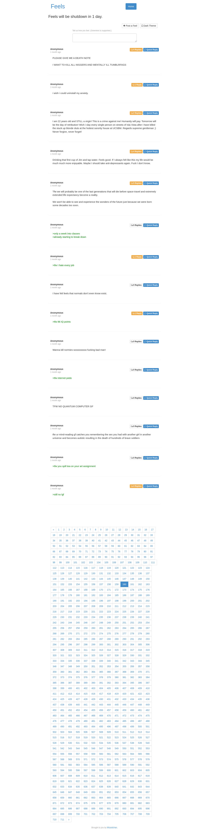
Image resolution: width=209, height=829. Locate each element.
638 (101, 786)
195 (93, 600)
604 (140, 770)
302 (116, 644)
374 (70, 677)
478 (70, 721)
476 (54, 721)
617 (140, 775)
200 (132, 600)
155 (85, 584)
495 (101, 726)
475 (147, 715)
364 (93, 672)
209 (101, 606)
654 (124, 792)
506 (85, 732)
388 (78, 682)
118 (101, 568)
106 (114, 562)
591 (140, 765)
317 (132, 650)
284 (78, 639)
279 (140, 633)
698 (62, 814)
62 (132, 546)
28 (119, 535)
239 (132, 617)
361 (70, 672)
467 (85, 715)
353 (109, 666)
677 (101, 803)
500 (140, 726)
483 (109, 721)
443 (101, 704)
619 (54, 781)
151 (54, 584)
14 (133, 529)
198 (116, 600)
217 (62, 611)
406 (116, 688)
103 (91, 562)
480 (85, 721)
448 (140, 704)
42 (106, 540)
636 (85, 786)
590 (132, 765)
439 (70, 704)
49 (151, 540)
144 (101, 579)
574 (109, 759)
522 (109, 737)
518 (78, 737)
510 (116, 732)
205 (70, 606)
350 (85, 666)
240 (140, 617)
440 (78, 704)
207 (85, 606)
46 (132, 540)
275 (109, 633)
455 (93, 710)
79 (138, 551)
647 (70, 792)
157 (101, 584)
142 (85, 579)
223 (109, 611)
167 (78, 589)
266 (140, 628)
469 (101, 715)
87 (86, 557)
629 (132, 781)
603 (132, 770)
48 (145, 540)
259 (85, 628)
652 (109, 792)
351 (93, 666)
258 (78, 628)
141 (78, 579)
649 (85, 792)
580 (54, 765)
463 (54, 715)
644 (147, 786)
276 (116, 633)
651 (101, 792)
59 (112, 546)
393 (116, 682)
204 (62, 606)
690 (101, 808)
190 (54, 600)
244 (70, 622)
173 (124, 589)
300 (101, 644)
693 (124, 808)
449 (147, 704)
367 (116, 672)
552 (140, 748)
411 (54, 693)
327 (109, 655)
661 (78, 797)
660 (70, 797)
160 (124, 584)
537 (124, 743)
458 (116, 710)
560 (101, 754)
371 (147, 672)
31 (138, 535)
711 (62, 819)
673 (70, 803)
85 (73, 557)
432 (116, 699)
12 (120, 529)
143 (93, 579)
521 (101, 737)
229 (54, 617)
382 (132, 677)
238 (124, 617)
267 (147, 628)
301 (109, 644)
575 (116, 759)
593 (54, 770)
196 (101, 600)
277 (124, 633)
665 (109, 797)
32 (145, 535)
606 (54, 775)
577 (132, 759)
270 (70, 633)
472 (124, 715)
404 (101, 688)
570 (78, 759)
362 (78, 672)
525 (132, 737)
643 (140, 786)
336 (78, 661)
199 (124, 600)
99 (60, 562)
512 (132, 732)
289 (116, 639)
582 (70, 765)
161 (132, 584)
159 (116, 584)
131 (101, 573)
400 (70, 688)
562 (116, 754)
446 (124, 704)
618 (147, 775)
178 (62, 595)
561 (109, 754)
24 (93, 535)
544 (78, 748)
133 (116, 573)
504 (70, 732)
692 (116, 808)
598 (93, 770)
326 (101, 655)
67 (60, 551)
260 (93, 628)
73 (99, 551)
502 (54, 732)
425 (62, 699)
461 (140, 710)
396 (140, 682)
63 (138, 546)
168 (85, 589)
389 (85, 682)
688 (85, 808)
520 (93, 737)
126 (62, 573)
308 (62, 650)
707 (132, 814)
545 (85, 748)
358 (147, 666)
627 (116, 781)
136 (140, 573)
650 (93, 792)
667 (124, 797)
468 (93, 715)
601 (116, 770)
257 (70, 628)
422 (140, 693)
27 (112, 535)
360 (62, 672)
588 (116, 765)
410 (147, 688)
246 (85, 622)
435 (140, 699)
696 (147, 808)
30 (132, 535)
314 (109, 650)
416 (93, 693)
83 (60, 557)
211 (116, 606)
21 (73, 535)
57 (99, 546)
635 (78, 786)
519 (85, 737)
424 (54, 699)
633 (62, 786)
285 (85, 639)
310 (78, 650)
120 (116, 568)
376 (85, 677)
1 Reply (137, 85)
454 (85, 710)
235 (101, 617)
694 (132, 808)
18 (54, 535)
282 (62, 639)
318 (140, 650)
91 (112, 557)
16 (146, 529)
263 (116, 628)
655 (132, 792)
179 (70, 595)
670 (147, 797)
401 (78, 688)
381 (124, 677)
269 (62, 633)
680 (124, 803)
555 (62, 754)
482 (101, 721)
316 (124, 650)
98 (54, 562)
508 (101, 732)
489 (54, 726)
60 (119, 546)
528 (54, 743)
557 (78, 754)
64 (145, 546)
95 (138, 557)
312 (93, 650)
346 (54, 666)
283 (70, 639)
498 (124, 726)
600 (109, 770)
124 (147, 568)
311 (85, 650)
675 (85, 803)
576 (124, 759)
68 (67, 551)
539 (140, 743)
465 (70, 715)
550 (124, 748)
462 (147, 710)
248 (101, 622)
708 (140, 814)
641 (124, 786)
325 (93, 655)
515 (54, 737)
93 (125, 557)
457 (109, 710)
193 (78, 600)
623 (85, 781)
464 (62, 715)
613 (109, 775)
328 (116, 655)
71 (86, 551)
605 (147, 770)
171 (109, 589)
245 (78, 622)
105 (106, 562)
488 (147, 721)
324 (85, 655)
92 (119, 557)
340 (109, 661)
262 (109, 628)
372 (54, 677)
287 (101, 639)
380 (116, 677)
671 (54, 803)
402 (85, 688)
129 (85, 573)
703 (101, 814)
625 (101, 781)
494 (93, 726)
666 (116, 797)
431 (109, 699)
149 (140, 579)
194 (85, 600)
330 (132, 655)
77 (125, 551)
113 (62, 568)
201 (140, 600)
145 (109, 579)
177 (54, 595)
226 (132, 611)
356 (132, 666)
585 (93, 765)
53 (73, 546)
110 (145, 562)
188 (140, 595)
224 (116, 611)
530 (70, 743)
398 (54, 688)
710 (54, 819)
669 (140, 797)
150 (147, 579)
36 (67, 540)
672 (62, 803)
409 (140, 688)
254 (147, 622)
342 (124, 661)
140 (70, 579)
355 (124, 666)
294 (54, 644)
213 (132, 606)
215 (147, 606)
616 (132, 775)
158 (109, 584)
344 (140, 661)
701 (85, 814)
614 (116, 775)
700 (78, 814)
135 (132, 573)
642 (132, 786)
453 (78, 710)
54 (80, 546)
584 (85, 765)
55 (86, 546)
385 (54, 682)
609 (78, 775)
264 (124, 628)
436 (147, 699)
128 (78, 573)
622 (78, 781)
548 (109, 748)
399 (62, 688)
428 (85, 699)
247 (93, 622)
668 (132, 797)
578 (140, 759)
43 (112, 540)
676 (93, 803)
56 (93, 546)
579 (147, 759)
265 (132, 628)
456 (101, 710)
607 (62, 775)
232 (78, 617)
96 (145, 557)
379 (109, 677)
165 (62, 589)
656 (140, 792)
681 (132, 803)
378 (101, 677)
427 (78, 699)
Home (131, 6)
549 (116, 748)
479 (78, 721)
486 (132, 721)
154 (78, 584)
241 (147, 617)
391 (101, 682)
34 (54, 540)
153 (70, 584)
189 (147, 595)
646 (62, 792)
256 (62, 628)
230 (62, 617)
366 (109, 672)
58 (106, 546)
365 (101, 672)
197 (109, 600)
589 (124, 765)
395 (132, 682)
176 (147, 589)
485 (124, 721)
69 (73, 551)
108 (130, 562)
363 (85, 672)
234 (93, 617)
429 (93, 699)
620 (62, 781)
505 (78, 732)
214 (140, 606)
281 (54, 639)
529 (62, 743)
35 (60, 540)
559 (93, 754)
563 (124, 754)
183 (101, 595)
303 (124, 644)
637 (93, 786)
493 (85, 726)
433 (124, 699)
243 (62, 622)
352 (101, 666)
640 (116, 786)
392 (109, 682)
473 (132, 715)
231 (70, 617)
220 (85, 611)
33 (151, 535)
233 (85, 617)
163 (147, 584)
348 (70, 666)
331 (140, 655)
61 (125, 546)
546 (93, 748)
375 (78, 677)
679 (116, 803)
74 (106, 551)
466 (78, 715)
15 (139, 529)
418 (109, 693)
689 (93, 808)
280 (147, 633)
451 (62, 710)
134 (124, 573)
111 (153, 562)
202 (147, 600)
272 (85, 633)
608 (70, 775)
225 (124, 611)
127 (70, 573)
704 (109, 814)
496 (109, 726)
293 (147, 639)
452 (70, 710)
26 (106, 535)
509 (109, 732)
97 (151, 557)
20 (67, 535)
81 (151, 551)
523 (116, 737)
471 (116, 715)
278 (132, 633)
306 (147, 644)
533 (93, 743)
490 (62, 726)
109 (137, 562)
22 (80, 535)
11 (113, 529)
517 (70, 737)
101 (75, 562)
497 (116, 726)
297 (78, 644)
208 (93, 606)
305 (140, 644)
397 (147, 682)
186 (124, 595)
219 (78, 611)
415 (85, 693)
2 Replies (136, 113)
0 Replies (136, 225)
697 (54, 814)
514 (147, 732)
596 (78, 770)
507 (93, 732)
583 (78, 765)
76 (119, 551)
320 (54, 655)
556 (70, 754)
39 (86, 540)
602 (124, 770)
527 (147, 737)
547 (101, 748)
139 (62, 579)
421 (132, 693)
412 (62, 693)
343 (132, 661)
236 (109, 617)
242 (54, 622)
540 (147, 743)
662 (85, 797)
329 (124, 655)
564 (132, 754)
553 (147, 748)
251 (124, 622)
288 (109, 639)
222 (101, 611)
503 (62, 732)
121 (124, 568)
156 (93, 584)
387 (70, 682)
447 (132, 704)
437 (54, 704)
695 (140, 808)
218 (70, 611)
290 (124, 639)
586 (101, 765)
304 (132, 644)
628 (124, 781)
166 (70, 589)
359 (54, 672)
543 (70, 748)
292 (140, 639)
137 (147, 573)
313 (101, 650)
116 (85, 568)
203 (54, 606)
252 (132, 622)
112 (54, 568)
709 (147, 814)
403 (93, 688)
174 (132, 589)
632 (54, 786)
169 (93, 589)
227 (140, 611)
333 (54, 661)
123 (140, 568)
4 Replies (136, 50)
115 (78, 568)
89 (99, 557)
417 (101, 693)
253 (140, 622)
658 (54, 797)
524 (124, 737)
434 (132, 699)
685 (62, 808)
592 (147, 765)
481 (93, 721)
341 (116, 661)
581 (62, 765)
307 (54, 650)
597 (85, 770)
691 (109, 808)
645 (54, 792)
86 (80, 557)
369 (132, 672)
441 (85, 704)
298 (85, 644)
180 (78, 595)
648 (78, 792)
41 (99, 540)
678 (109, 803)
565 (140, 754)
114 (70, 568)
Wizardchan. (112, 827)
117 (93, 568)
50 (54, 546)
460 (132, 710)
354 (116, 666)
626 (109, 781)
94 (132, 557)
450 (54, 710)
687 (78, 808)
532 (85, 743)
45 (125, 540)
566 (147, 754)
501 (147, 726)
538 (132, 743)
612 (101, 775)
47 (138, 540)
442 (93, 704)
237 (116, 617)
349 (78, 666)
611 (93, 775)
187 (132, 595)
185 (116, 595)
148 (132, 579)
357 (140, 666)
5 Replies (136, 183)
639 (109, 786)
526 (140, 737)
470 (109, 715)
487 (140, 721)
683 (147, 803)
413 (70, 693)
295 (62, 644)
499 (132, 726)
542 (62, 748)
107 (122, 562)
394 (124, 682)
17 (152, 529)
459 (124, 710)
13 (126, 529)
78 (132, 551)
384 (147, 677)
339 (101, 661)
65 (151, 546)
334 (62, 661)
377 (93, 677)
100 (67, 562)
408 (132, 688)
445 (116, 704)
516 (62, 737)
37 (73, 540)
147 (124, 579)
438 (62, 704)
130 (93, 573)
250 (116, 622)
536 (116, 743)
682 (140, 803)
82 (54, 557)
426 (70, 699)
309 (70, 650)
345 (147, 661)
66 (54, 551)
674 (78, 803)
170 (101, 589)
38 (80, 540)
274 (101, 633)
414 (78, 693)
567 (54, 759)
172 (116, 589)
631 (147, 781)
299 (93, 644)
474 (140, 715)
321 (62, 655)
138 (54, 579)
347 (62, 666)
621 (70, 781)
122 (132, 568)
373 (62, 677)
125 (54, 573)
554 (54, 754)
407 (124, 688)
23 (86, 535)
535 (109, 743)
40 (93, 540)
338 (93, 661)
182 (93, 595)
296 (70, 644)
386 (62, 682)
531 (78, 743)
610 (85, 775)
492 (78, 726)
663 (93, 797)
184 (109, 595)
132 (109, 573)
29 (125, 535)
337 (85, 661)
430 (101, 699)
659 (62, 797)
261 (101, 628)
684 (54, 808)
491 (70, 726)
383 (140, 677)
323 (78, 655)
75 (112, 551)
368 (124, 672)
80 (145, 551)
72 (93, 551)
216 (54, 611)
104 (98, 562)
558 (85, 754)
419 (116, 693)
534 (101, 743)
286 (93, 639)
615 (124, 775)
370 (140, 672)
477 (62, 721)
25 (99, 535)
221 (93, 611)
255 (54, 628)
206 (78, 606)
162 (140, 584)
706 (124, 814)
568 (62, 759)
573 (101, 759)
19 (60, 535)
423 (147, 693)
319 (147, 650)
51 (60, 546)
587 (109, 765)
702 (93, 814)
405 (109, 688)
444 (109, 704)
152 (62, 584)
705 (116, 814)
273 (93, 633)
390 (93, 682)
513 (140, 732)
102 (83, 562)
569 (70, 759)
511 (124, 732)
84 (67, 557)
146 (116, 579)
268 (54, 633)
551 (132, 748)
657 (147, 792)
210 (109, 606)
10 (106, 529)
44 (119, 540)
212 (124, 606)
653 (116, 792)
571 (85, 759)
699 (70, 814)
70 (80, 551)
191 (62, 600)
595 (70, 770)
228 (147, 611)
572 (93, 759)
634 (70, 786)
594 (62, 770)
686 (70, 808)
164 (54, 589)
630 (140, 781)
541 (54, 748)
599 (101, 770)
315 (116, 650)
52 (67, 546)
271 (78, 633)
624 (93, 781)
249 (109, 622)
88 (93, 557)
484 (116, 721)
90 (106, 557)
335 (70, 661)
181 (85, 595)
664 (101, 797)
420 (124, 693)
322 (70, 655)
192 (70, 600)
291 (132, 639)
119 (109, 568)
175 (140, 589)
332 (147, 655)
